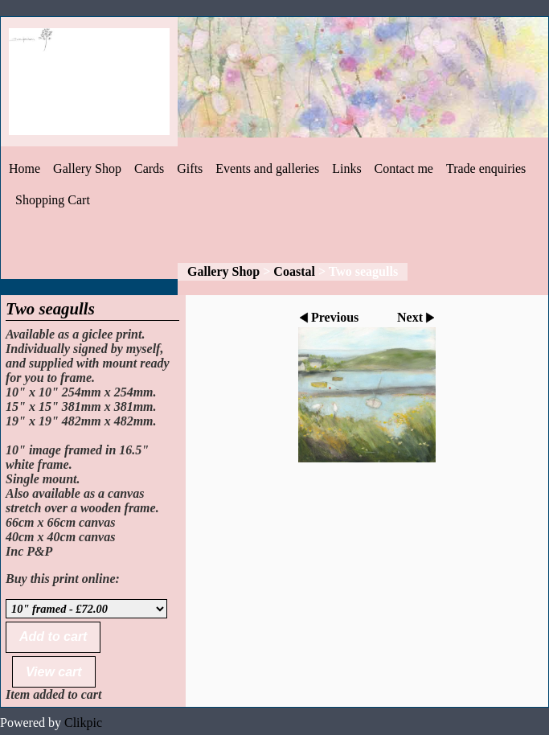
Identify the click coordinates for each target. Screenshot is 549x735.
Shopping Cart (52, 200)
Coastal (294, 271)
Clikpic (83, 722)
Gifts (190, 168)
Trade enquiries (486, 168)
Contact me (404, 168)
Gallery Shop (87, 168)
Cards (149, 168)
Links (346, 168)
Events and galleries (267, 168)
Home (24, 168)
